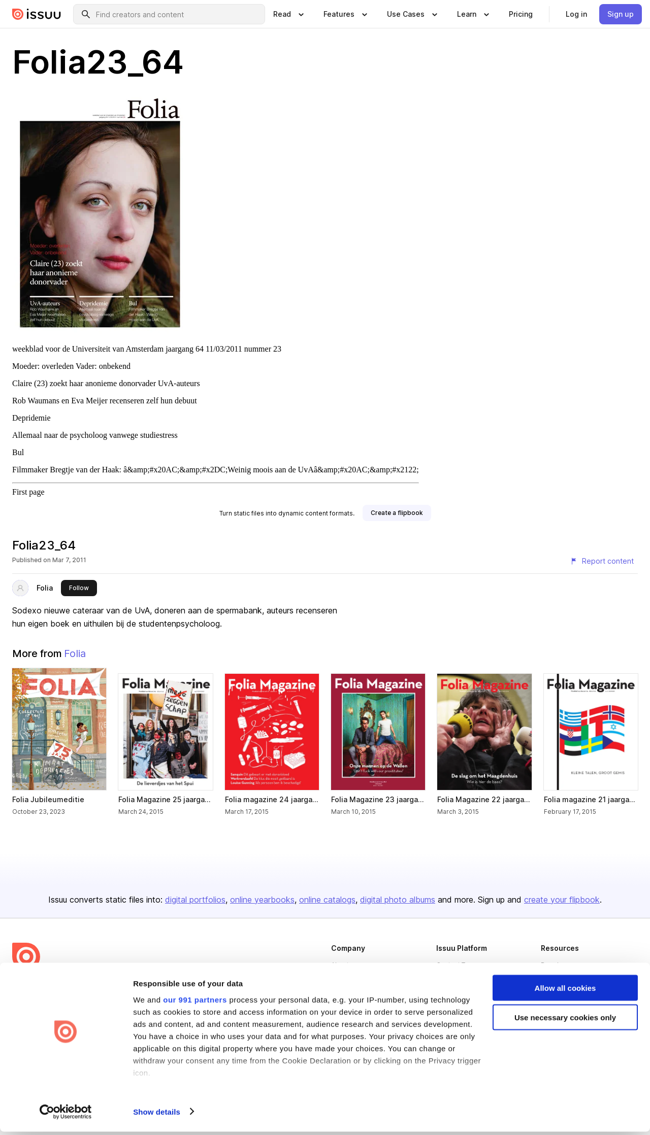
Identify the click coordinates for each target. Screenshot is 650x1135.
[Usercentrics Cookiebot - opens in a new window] (65, 1115)
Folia (45, 587)
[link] (521, 14)
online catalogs (327, 900)
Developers (559, 965)
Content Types (458, 965)
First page (28, 492)
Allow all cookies (565, 991)
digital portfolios (195, 900)
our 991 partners (195, 1003)
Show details (156, 1115)
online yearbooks (262, 900)
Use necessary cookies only (565, 1021)
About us (344, 965)
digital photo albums (397, 900)
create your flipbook (562, 900)
